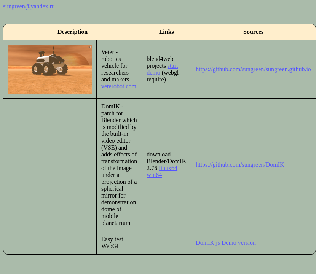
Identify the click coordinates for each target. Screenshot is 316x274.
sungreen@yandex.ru (29, 6)
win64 (154, 175)
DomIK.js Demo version (226, 242)
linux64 (168, 168)
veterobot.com (118, 86)
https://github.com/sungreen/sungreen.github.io (253, 69)
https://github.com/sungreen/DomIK (240, 164)
